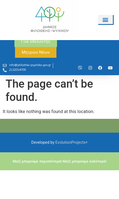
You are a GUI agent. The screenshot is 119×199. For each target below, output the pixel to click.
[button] (105, 19)
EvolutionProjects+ (71, 164)
